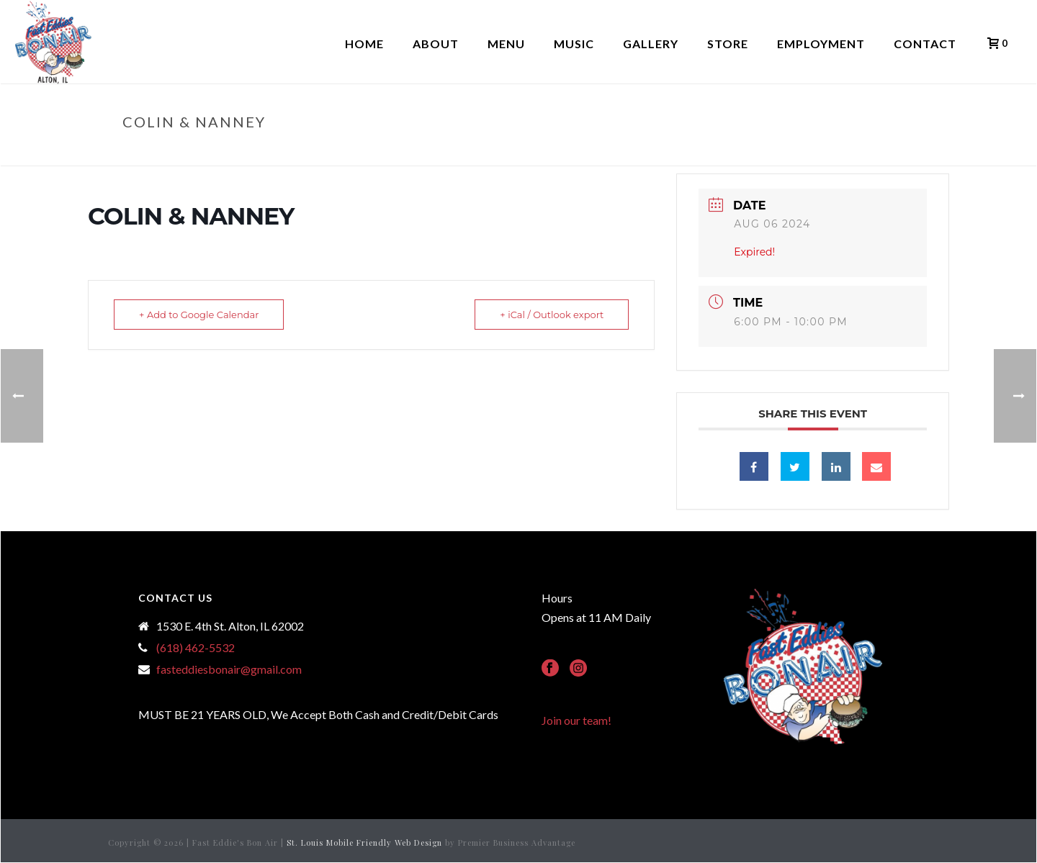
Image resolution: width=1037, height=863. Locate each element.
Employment (821, 43)
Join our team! (576, 720)
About (436, 43)
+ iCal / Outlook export (551, 314)
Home (364, 43)
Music (574, 43)
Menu (506, 43)
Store (727, 43)
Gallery (650, 43)
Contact (925, 43)
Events (807, 152)
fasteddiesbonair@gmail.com (229, 669)
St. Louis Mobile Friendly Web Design (364, 842)
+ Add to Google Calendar (199, 314)
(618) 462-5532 (195, 647)
